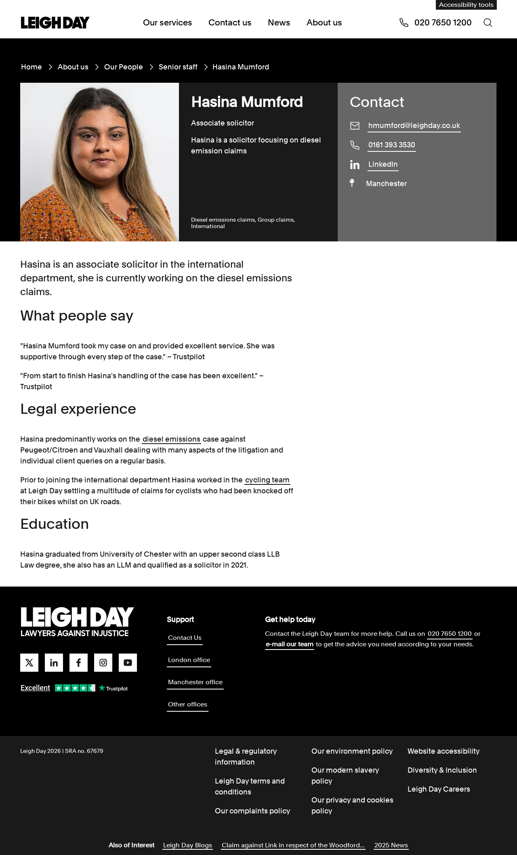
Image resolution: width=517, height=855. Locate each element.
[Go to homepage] (77, 622)
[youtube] (128, 663)
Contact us (230, 22)
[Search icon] (488, 22)
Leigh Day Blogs (187, 845)
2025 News (391, 845)
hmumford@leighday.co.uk (414, 125)
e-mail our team (289, 644)
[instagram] (103, 663)
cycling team (267, 480)
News (279, 22)
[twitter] (29, 663)
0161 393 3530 (391, 144)
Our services (167, 22)
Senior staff (178, 67)
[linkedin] (54, 663)
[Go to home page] (55, 23)
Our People (123, 67)
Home (31, 67)
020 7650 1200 (450, 633)
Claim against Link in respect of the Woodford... (293, 845)
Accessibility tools (466, 4)
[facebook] (78, 663)
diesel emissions (171, 439)
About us (324, 22)
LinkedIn (383, 164)
